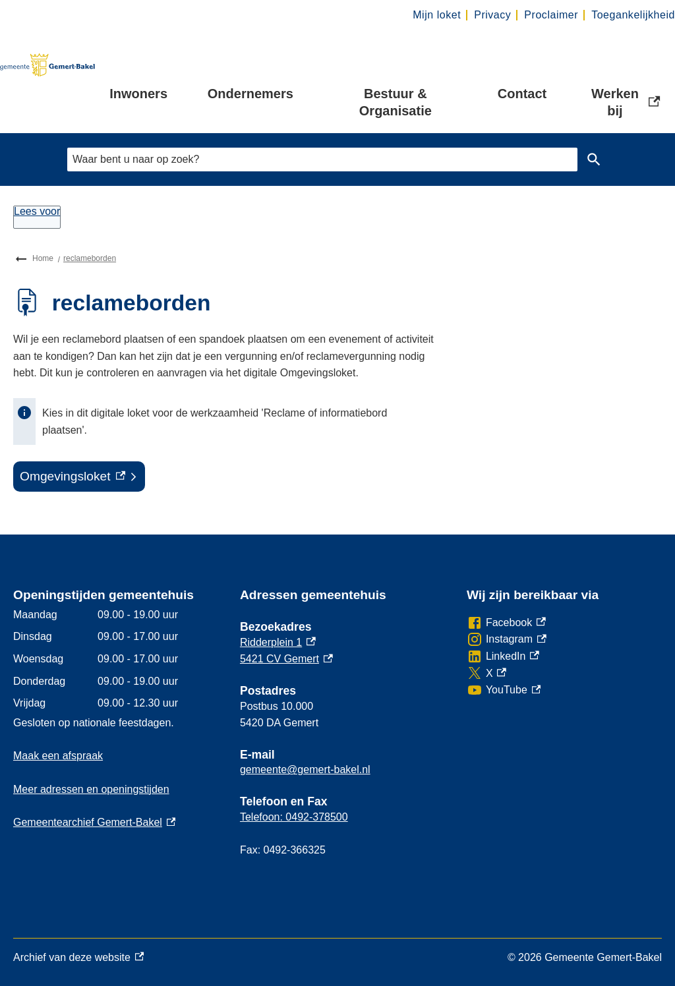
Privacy (492, 14)
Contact (522, 93)
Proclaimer (551, 14)
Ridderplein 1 (278, 642)
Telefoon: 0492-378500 (294, 817)
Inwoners (138, 93)
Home (42, 258)
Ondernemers (250, 93)
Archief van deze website (78, 957)
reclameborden (89, 258)
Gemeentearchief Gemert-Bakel (94, 822)
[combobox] (322, 159)
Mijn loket (437, 14)
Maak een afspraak (58, 755)
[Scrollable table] (116, 659)
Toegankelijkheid (633, 14)
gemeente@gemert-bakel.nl (305, 769)
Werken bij (627, 102)
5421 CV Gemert (286, 658)
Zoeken (591, 159)
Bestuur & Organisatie (395, 102)
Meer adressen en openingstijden (91, 789)
